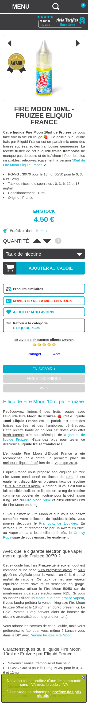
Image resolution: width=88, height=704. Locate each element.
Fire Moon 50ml (37, 500)
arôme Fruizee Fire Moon (52, 635)
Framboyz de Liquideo (58, 523)
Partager (34, 354)
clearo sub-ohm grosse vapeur (60, 598)
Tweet (55, 354)
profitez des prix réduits (59, 694)
